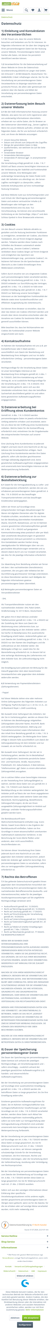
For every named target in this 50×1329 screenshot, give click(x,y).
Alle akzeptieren (31, 1318)
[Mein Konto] (39, 10)
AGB (33, 1271)
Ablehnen (15, 1318)
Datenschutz (23, 1271)
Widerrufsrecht (9, 1271)
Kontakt (8, 1266)
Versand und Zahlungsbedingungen (29, 1266)
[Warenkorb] (45, 10)
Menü (7, 10)
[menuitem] (7, 10)
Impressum (42, 1271)
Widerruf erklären (25, 1276)
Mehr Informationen (35, 1309)
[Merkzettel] (32, 10)
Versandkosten (8, 1258)
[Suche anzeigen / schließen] (26, 10)
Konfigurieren (25, 1324)
